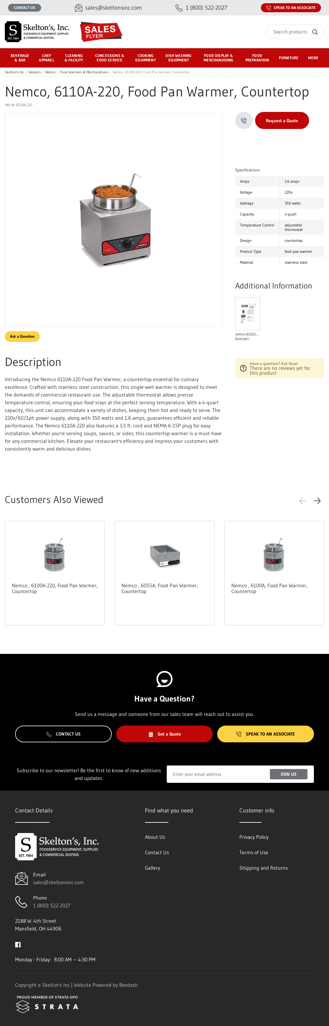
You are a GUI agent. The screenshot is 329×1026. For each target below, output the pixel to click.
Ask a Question (22, 336)
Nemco (50, 72)
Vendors (35, 72)
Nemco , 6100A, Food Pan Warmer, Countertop (269, 588)
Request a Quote (282, 121)
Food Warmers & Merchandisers (84, 72)
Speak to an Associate (291, 7)
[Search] (295, 31)
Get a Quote (164, 734)
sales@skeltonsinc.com (58, 882)
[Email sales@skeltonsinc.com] (108, 8)
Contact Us (24, 7)
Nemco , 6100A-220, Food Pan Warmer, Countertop (55, 588)
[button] (317, 501)
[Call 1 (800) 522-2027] (201, 8)
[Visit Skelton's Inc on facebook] (18, 944)
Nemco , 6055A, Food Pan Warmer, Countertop (159, 588)
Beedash (128, 985)
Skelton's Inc (14, 72)
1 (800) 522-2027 (51, 905)
